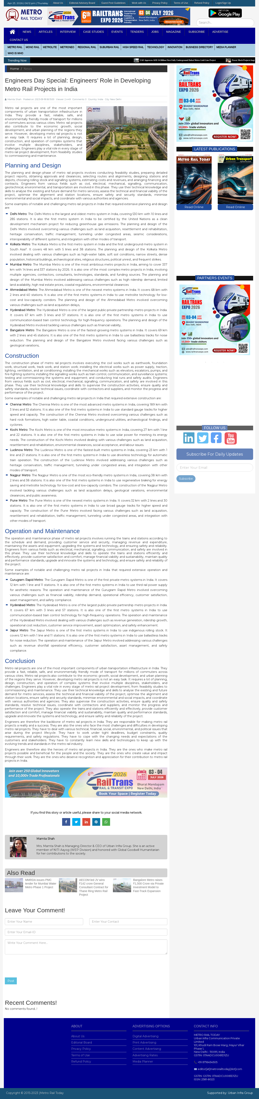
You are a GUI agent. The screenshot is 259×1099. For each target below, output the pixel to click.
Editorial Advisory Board (82, 3)
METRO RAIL (14, 47)
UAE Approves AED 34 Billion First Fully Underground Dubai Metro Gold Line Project (180, 60)
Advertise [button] (220, 31)
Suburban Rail (109, 47)
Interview (68, 31)
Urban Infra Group (240, 1093)
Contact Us (19, 39)
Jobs (155, 31)
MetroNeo (67, 47)
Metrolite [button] (50, 47)
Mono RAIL (32, 47)
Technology (155, 47)
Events (117, 31)
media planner (226, 47)
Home (14, 69)
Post (10, 981)
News (27, 31)
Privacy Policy (160, 3)
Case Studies (93, 31)
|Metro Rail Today (51, 1093)
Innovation (175, 47)
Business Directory (199, 47)
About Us (58, 3)
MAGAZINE (173, 31)
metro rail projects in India (85, 722)
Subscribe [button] (196, 31)
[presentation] (35, 966)
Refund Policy (201, 3)
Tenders (137, 31)
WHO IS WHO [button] (15, 53)
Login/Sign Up (223, 3)
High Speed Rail (133, 47)
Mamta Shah (13, 99)
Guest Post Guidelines (113, 3)
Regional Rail (87, 47)
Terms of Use (181, 3)
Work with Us (139, 3)
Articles (45, 31)
